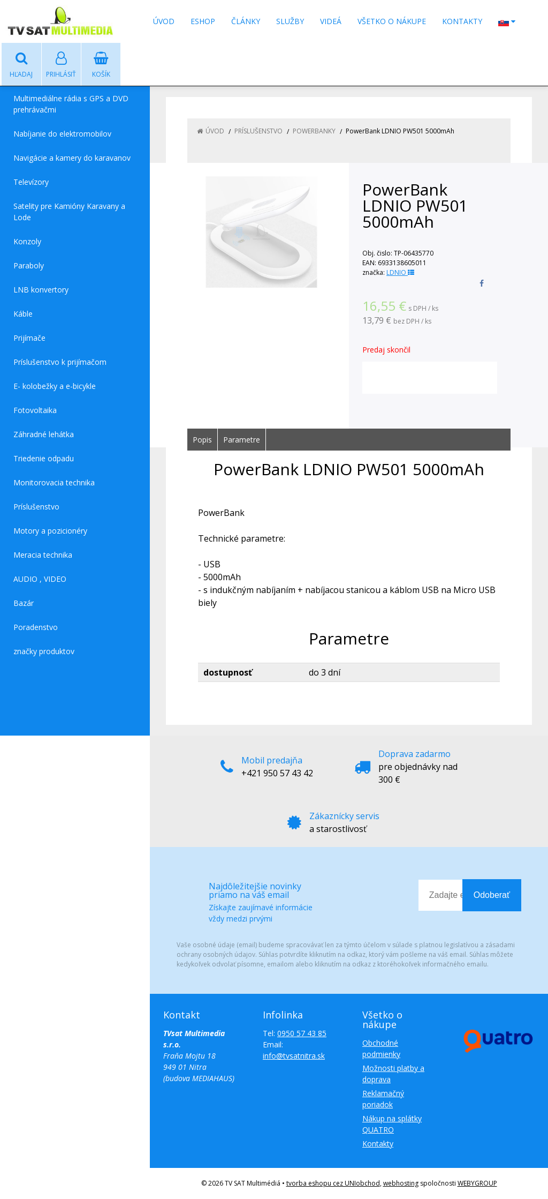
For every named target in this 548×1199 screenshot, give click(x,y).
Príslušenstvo (36, 506)
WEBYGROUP (477, 1183)
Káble (23, 314)
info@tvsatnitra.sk (294, 1056)
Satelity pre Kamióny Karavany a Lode (69, 211)
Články (245, 21)
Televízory (31, 182)
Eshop (203, 21)
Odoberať (492, 895)
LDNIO (400, 272)
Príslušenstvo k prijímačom (59, 362)
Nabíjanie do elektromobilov (62, 134)
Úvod (163, 21)
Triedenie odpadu (43, 458)
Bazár (23, 603)
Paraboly (28, 265)
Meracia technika (42, 555)
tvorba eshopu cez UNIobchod (333, 1183)
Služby (290, 21)
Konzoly (27, 241)
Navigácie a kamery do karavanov (72, 158)
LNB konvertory (40, 289)
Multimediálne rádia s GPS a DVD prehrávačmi (70, 104)
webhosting (400, 1183)
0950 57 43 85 (301, 1033)
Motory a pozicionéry (50, 531)
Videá (330, 21)
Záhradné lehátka (43, 434)
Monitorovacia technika (54, 482)
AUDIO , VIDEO (39, 579)
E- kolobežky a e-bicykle (54, 386)
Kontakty (462, 21)
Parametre (241, 439)
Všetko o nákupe (391, 21)
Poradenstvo (35, 627)
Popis (202, 439)
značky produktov (43, 651)
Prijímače (29, 338)
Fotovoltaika (35, 410)
